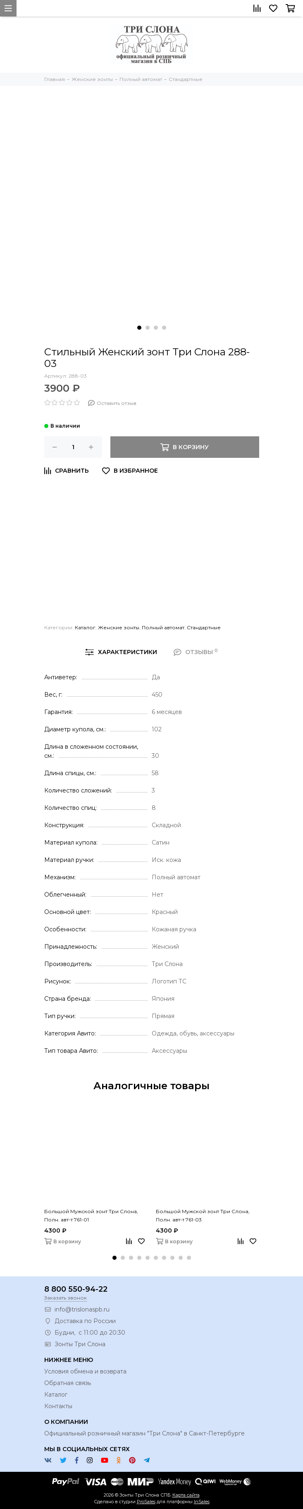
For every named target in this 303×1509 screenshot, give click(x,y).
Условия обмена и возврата (85, 1371)
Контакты (58, 1406)
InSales (202, 1501)
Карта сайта (186, 1495)
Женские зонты (118, 627)
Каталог (85, 627)
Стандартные (204, 627)
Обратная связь (67, 1383)
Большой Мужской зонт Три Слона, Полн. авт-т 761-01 (91, 1215)
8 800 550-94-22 (75, 1289)
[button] (139, 328)
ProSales (146, 1501)
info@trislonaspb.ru (82, 1309)
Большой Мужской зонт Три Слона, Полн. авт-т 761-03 (203, 1215)
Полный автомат (163, 627)
